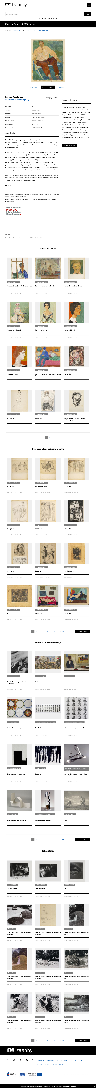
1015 (63, 840)
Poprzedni (33, 87)
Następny (62, 87)
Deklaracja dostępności (76, 1060)
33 (63, 631)
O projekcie (64, 1060)
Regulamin (39, 1064)
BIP (58, 1060)
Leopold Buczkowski (14, 97)
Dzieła (28, 30)
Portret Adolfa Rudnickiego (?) (42, 30)
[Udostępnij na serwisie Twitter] (56, 98)
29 (63, 1040)
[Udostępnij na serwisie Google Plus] (54, 98)
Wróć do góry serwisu (58, 1064)
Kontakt (47, 1064)
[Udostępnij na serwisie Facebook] (57, 98)
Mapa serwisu (50, 1060)
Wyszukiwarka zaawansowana (47, 18)
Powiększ (49, 87)
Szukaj (87, 14)
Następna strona (83, 631)
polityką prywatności (69, 1086)
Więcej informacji (69, 145)
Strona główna (17, 30)
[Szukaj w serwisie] (44, 14)
